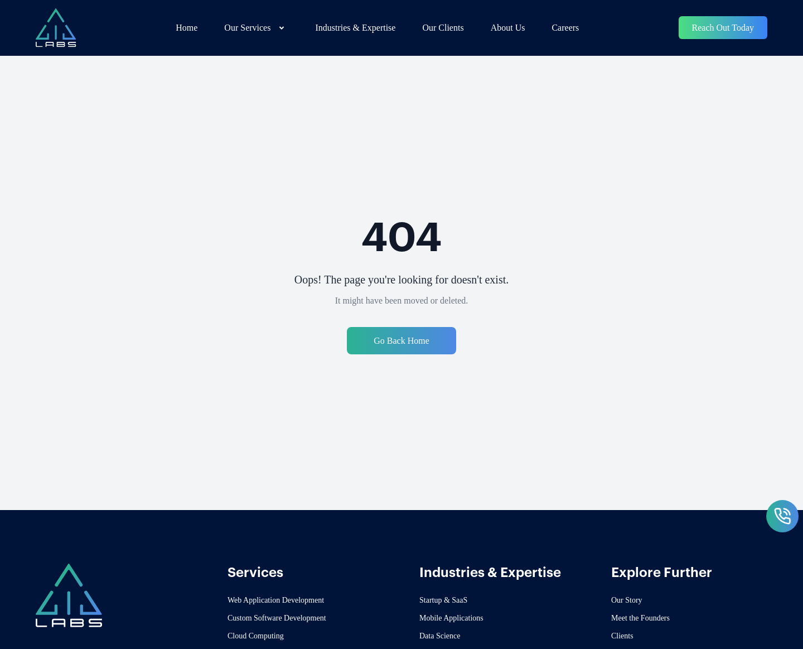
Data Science (439, 636)
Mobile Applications (451, 618)
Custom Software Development (277, 618)
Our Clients (442, 27)
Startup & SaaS (443, 600)
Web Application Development (276, 600)
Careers (565, 27)
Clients (622, 636)
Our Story (626, 600)
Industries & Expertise (355, 27)
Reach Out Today (723, 27)
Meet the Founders (640, 618)
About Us (508, 27)
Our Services (256, 28)
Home (186, 27)
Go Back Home (401, 340)
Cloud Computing (256, 636)
